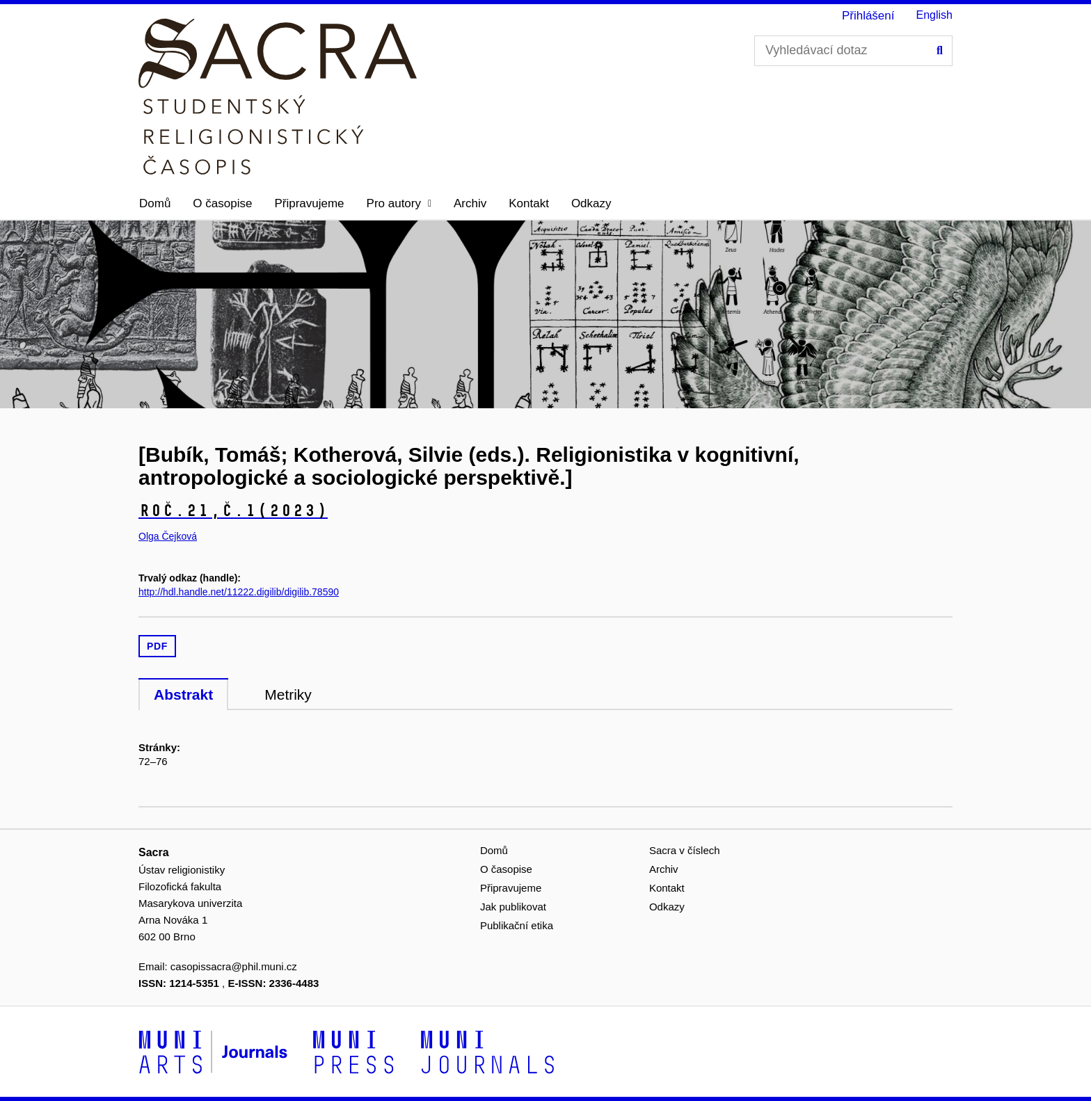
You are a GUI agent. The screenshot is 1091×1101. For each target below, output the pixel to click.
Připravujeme (309, 203)
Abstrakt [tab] (183, 694)
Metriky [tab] (288, 694)
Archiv (470, 203)
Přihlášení (868, 15)
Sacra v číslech (684, 850)
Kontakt (529, 203)
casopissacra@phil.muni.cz (233, 966)
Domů (154, 203)
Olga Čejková (167, 536)
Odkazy (591, 203)
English (934, 15)
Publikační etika (516, 925)
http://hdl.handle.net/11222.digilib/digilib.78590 (238, 591)
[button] (399, 203)
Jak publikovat (513, 907)
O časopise (222, 203)
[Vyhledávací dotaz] (853, 50)
